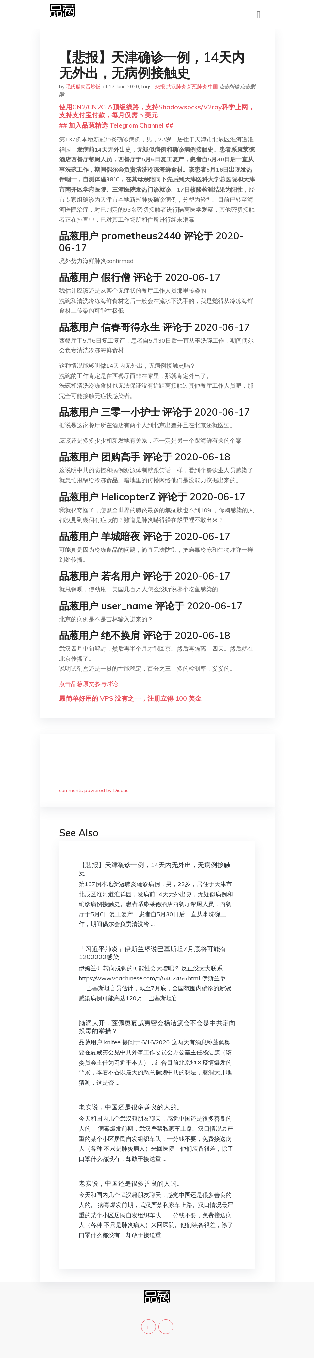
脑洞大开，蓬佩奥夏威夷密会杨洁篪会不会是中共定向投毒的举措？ (157, 1027)
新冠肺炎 (197, 87)
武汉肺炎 (176, 87)
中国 (213, 87)
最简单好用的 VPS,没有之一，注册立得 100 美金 (130, 698)
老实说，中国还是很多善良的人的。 (131, 1107)
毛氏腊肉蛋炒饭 (83, 87)
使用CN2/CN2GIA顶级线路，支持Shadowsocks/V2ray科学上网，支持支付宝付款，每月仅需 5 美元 (157, 111)
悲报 (160, 87)
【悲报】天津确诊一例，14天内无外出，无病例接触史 (154, 869)
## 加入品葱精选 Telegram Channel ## (116, 125)
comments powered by (94, 790)
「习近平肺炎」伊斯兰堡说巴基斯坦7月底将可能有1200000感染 (152, 953)
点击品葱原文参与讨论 (88, 684)
